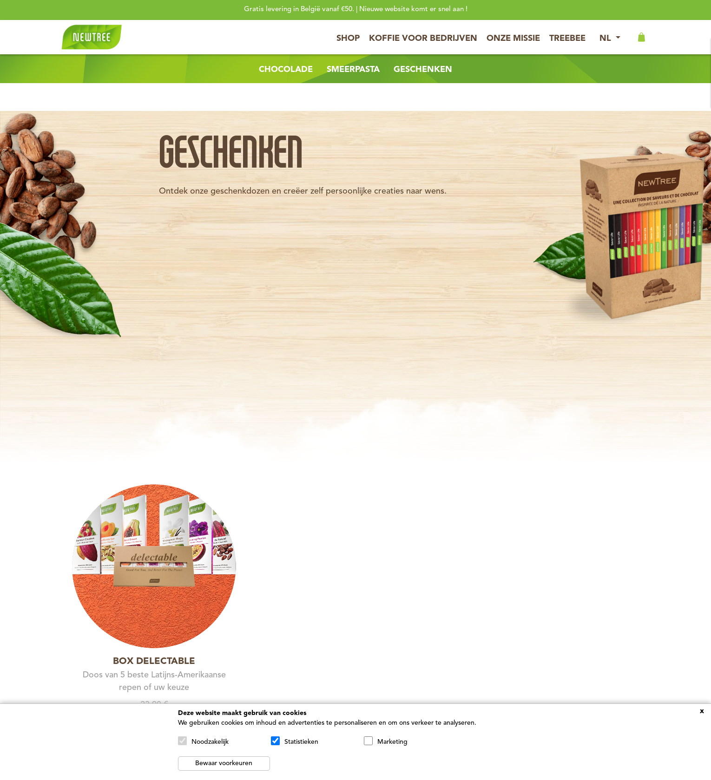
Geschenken (423, 69)
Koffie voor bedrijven (423, 38)
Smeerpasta (353, 69)
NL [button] (606, 38)
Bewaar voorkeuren (223, 763)
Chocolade (286, 69)
